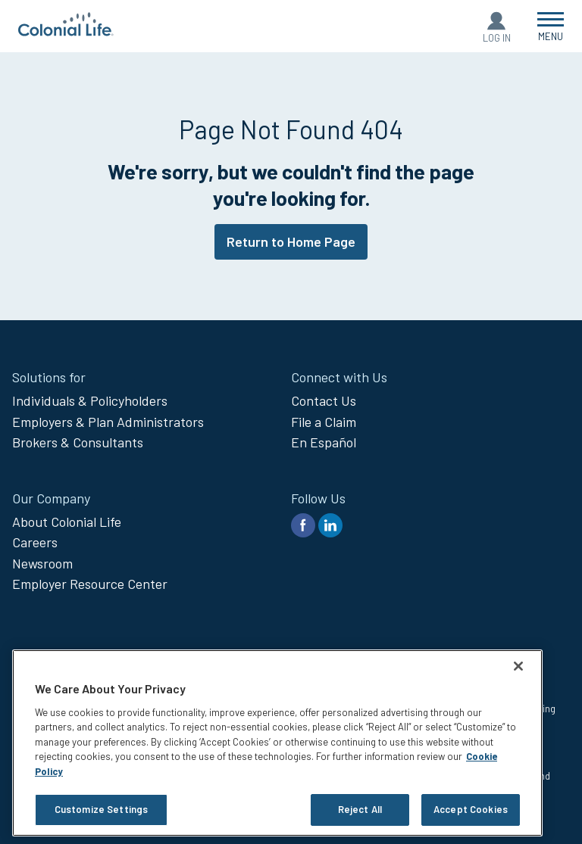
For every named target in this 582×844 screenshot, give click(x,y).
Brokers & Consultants (77, 442)
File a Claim (323, 421)
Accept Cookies (470, 809)
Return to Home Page (291, 241)
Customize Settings (101, 809)
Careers (35, 542)
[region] (277, 742)
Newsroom (42, 563)
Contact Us (323, 400)
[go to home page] (66, 31)
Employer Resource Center (89, 583)
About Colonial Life (66, 521)
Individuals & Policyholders (89, 400)
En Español (323, 442)
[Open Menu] (550, 26)
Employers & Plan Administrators (108, 421)
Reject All (360, 809)
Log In (497, 38)
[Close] (518, 666)
